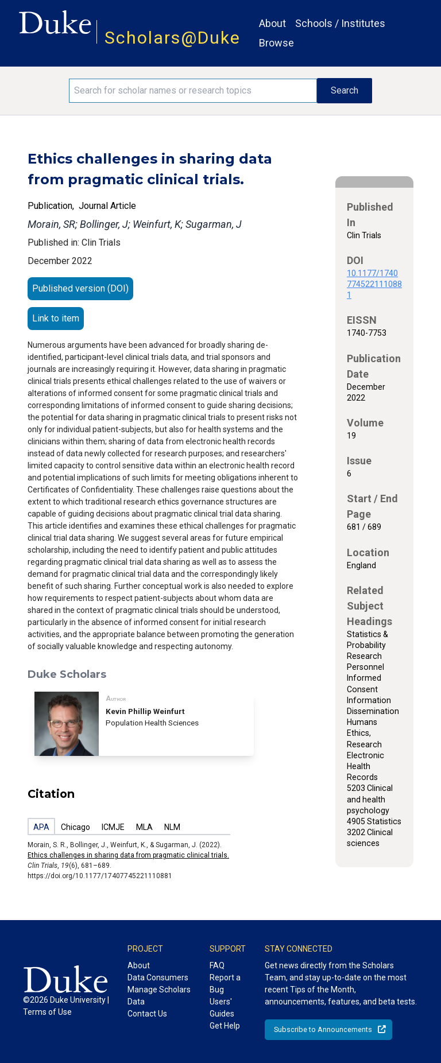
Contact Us (147, 1013)
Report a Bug (225, 983)
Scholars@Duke (173, 38)
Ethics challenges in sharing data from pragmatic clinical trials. (128, 855)
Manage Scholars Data (159, 995)
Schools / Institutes (340, 23)
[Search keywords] (193, 91)
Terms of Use (47, 1012)
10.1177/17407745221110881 (374, 284)
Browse (276, 43)
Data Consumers (157, 977)
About (272, 23)
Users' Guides (222, 1007)
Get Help (225, 1025)
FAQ (217, 965)
